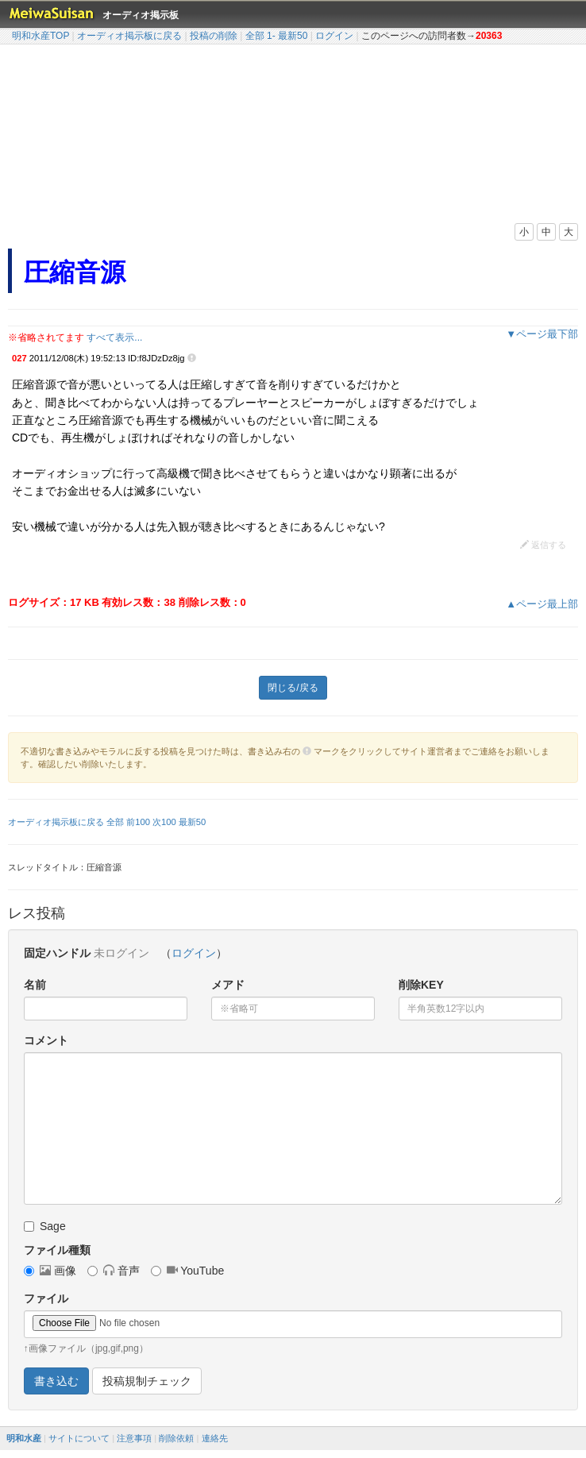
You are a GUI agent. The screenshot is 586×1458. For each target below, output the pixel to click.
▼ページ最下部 (542, 334)
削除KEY (421, 984)
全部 (254, 35)
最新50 (292, 35)
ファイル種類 (57, 1250)
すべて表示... (114, 337)
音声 (113, 1270)
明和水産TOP (40, 35)
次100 (164, 822)
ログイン (334, 35)
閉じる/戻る (293, 687)
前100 (138, 822)
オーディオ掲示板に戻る (129, 35)
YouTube (188, 1270)
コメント (46, 1040)
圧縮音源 (74, 272)
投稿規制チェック (146, 1381)
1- (271, 35)
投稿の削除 (213, 35)
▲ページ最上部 (542, 604)
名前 (35, 984)
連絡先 (215, 1438)
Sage (45, 1226)
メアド (228, 984)
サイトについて (79, 1438)
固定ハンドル (57, 953)
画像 (50, 1270)
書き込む (56, 1381)
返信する (543, 545)
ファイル (46, 1298)
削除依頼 (176, 1438)
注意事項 (134, 1438)
